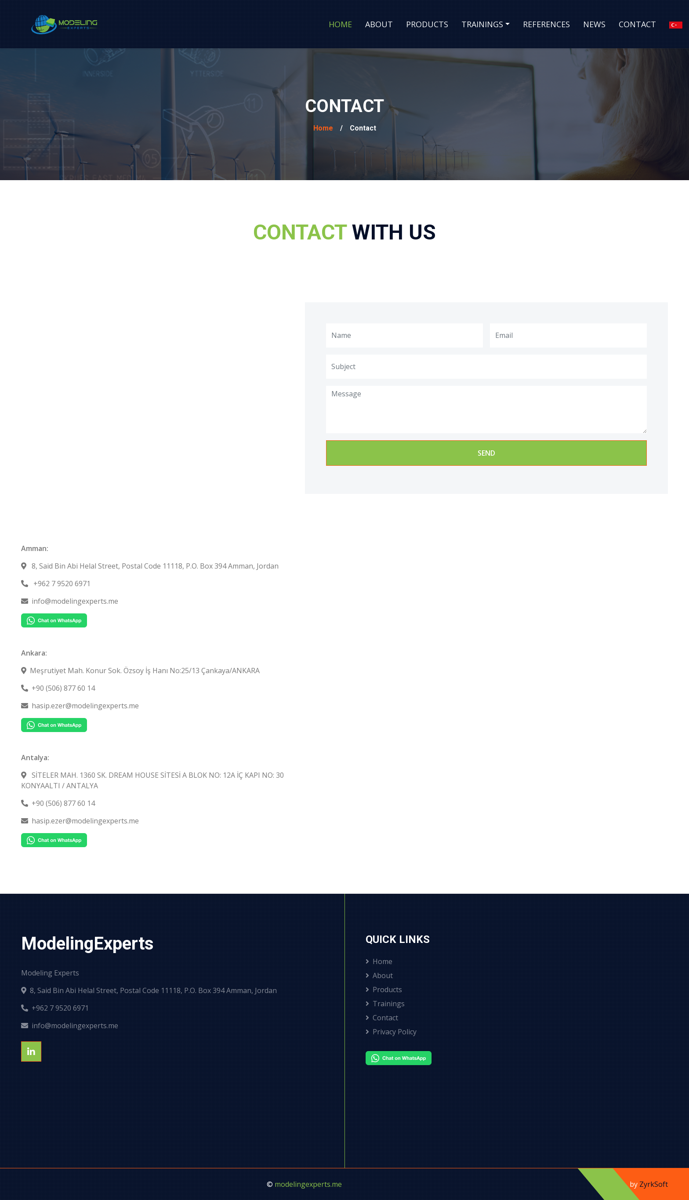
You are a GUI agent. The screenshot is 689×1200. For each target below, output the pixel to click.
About (379, 24)
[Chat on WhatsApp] (54, 619)
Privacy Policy (391, 1032)
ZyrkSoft (653, 1184)
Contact (637, 24)
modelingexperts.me (308, 1184)
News (594, 24)
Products (427, 24)
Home (340, 24)
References (546, 24)
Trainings (482, 24)
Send (486, 453)
